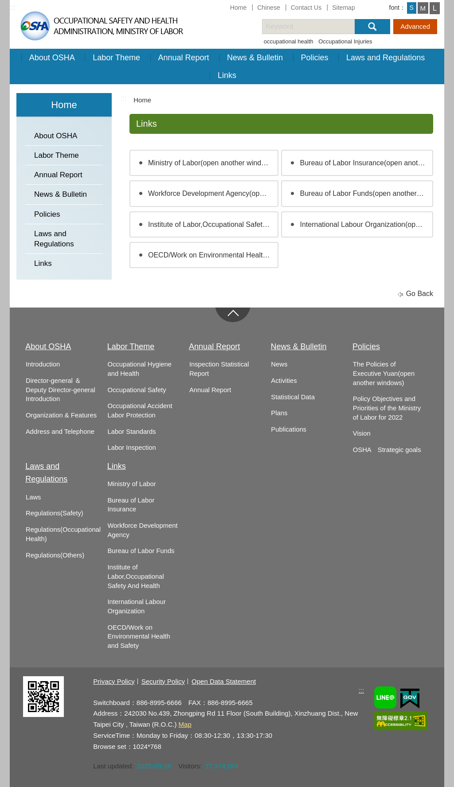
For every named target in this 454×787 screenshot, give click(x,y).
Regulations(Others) (55, 555)
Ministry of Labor (131, 483)
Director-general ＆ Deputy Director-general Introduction (60, 389)
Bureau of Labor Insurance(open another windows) (366, 163)
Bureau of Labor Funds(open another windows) (366, 193)
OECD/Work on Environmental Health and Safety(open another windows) (213, 255)
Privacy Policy (113, 681)
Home (238, 7)
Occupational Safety (136, 390)
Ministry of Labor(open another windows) (212, 163)
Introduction (43, 364)
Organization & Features (61, 415)
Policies (315, 57)
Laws (33, 497)
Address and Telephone (60, 431)
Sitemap (343, 7)
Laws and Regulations (385, 57)
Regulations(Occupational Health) (63, 534)
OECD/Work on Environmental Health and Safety (138, 636)
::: (13, 7)
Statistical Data (292, 397)
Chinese (268, 7)
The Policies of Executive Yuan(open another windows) (384, 373)
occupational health (288, 41)
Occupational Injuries (345, 41)
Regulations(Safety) (54, 513)
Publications (288, 429)
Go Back (419, 293)
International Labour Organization (136, 606)
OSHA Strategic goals (387, 449)
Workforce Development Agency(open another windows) (213, 193)
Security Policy (163, 681)
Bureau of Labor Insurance (130, 505)
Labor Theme (116, 57)
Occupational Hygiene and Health (139, 369)
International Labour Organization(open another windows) (366, 224)
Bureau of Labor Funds (140, 550)
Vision (362, 433)
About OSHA (52, 57)
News (279, 364)
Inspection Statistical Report (219, 369)
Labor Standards (131, 431)
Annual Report (183, 57)
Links (227, 75)
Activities (284, 380)
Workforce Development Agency (142, 530)
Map (185, 724)
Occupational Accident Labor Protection (139, 410)
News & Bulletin (255, 57)
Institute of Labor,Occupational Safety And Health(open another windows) (213, 224)
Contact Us (306, 7)
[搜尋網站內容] (316, 26)
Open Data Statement (224, 681)
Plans (279, 413)
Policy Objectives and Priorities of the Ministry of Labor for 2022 (387, 408)
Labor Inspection (131, 447)
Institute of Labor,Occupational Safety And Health (135, 576)
